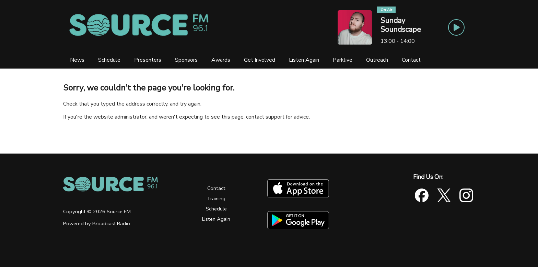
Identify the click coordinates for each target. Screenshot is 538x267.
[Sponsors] (186, 60)
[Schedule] (109, 60)
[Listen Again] (304, 60)
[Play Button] (456, 27)
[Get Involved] (259, 60)
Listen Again (216, 219)
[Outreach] (377, 60)
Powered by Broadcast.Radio (96, 223)
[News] (77, 60)
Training (216, 198)
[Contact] (411, 60)
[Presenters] (147, 60)
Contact (216, 188)
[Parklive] (342, 60)
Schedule (216, 208)
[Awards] (220, 60)
